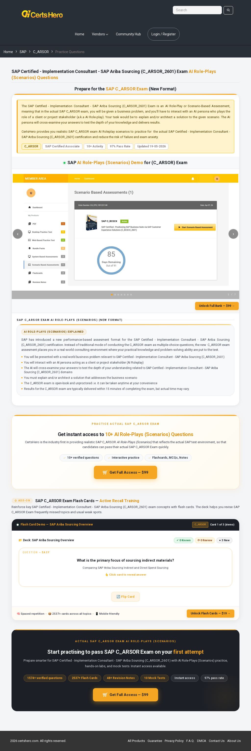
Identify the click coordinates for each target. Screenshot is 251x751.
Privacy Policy (174, 741)
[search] (228, 10)
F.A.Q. (190, 741)
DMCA (201, 741)
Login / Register (163, 34)
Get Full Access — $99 (125, 473)
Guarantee (155, 741)
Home (79, 34)
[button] (125, 569)
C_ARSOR (41, 52)
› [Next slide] (233, 234)
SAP (23, 52)
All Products (136, 741)
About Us (234, 741)
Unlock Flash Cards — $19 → (210, 615)
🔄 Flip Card (125, 598)
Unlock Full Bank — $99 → (217, 306)
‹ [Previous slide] (17, 234)
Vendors (100, 34)
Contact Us (217, 741)
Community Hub (128, 34)
